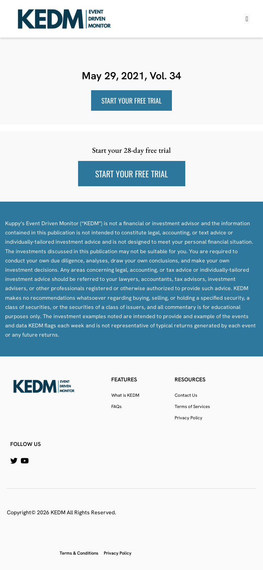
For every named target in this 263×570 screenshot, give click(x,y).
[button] (247, 19)
